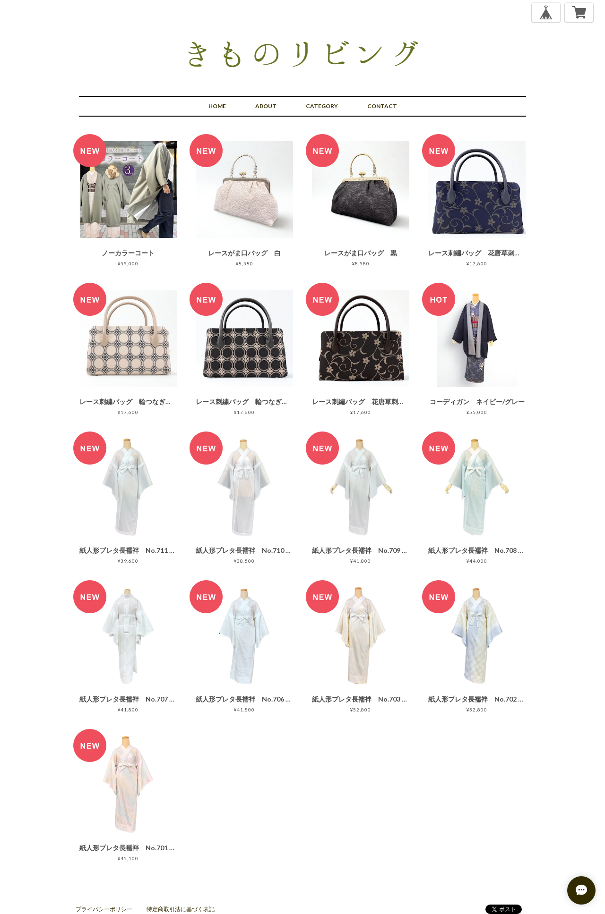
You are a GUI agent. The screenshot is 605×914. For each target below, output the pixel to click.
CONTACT (382, 106)
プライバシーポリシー (104, 909)
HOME (217, 106)
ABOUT (266, 106)
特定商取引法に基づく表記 (181, 909)
